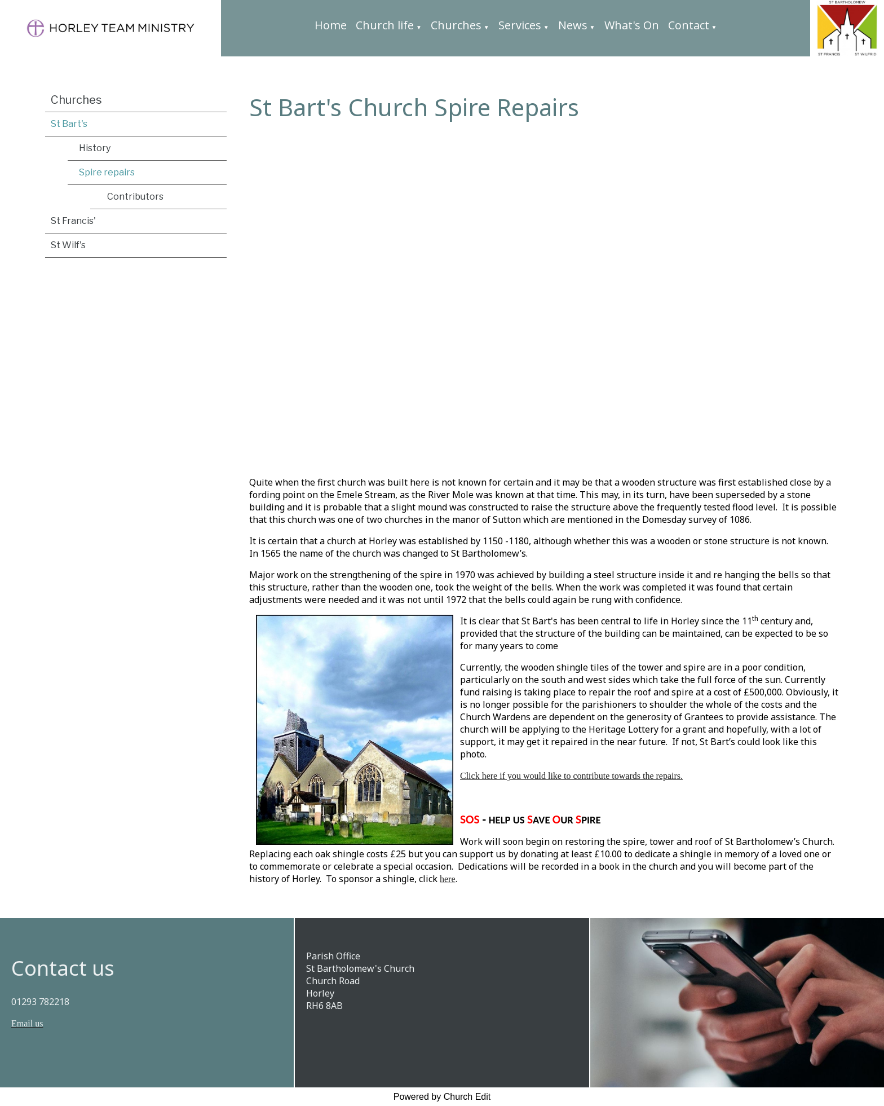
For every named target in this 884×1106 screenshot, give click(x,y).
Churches (456, 25)
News (572, 25)
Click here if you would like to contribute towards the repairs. (571, 776)
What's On (631, 25)
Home (331, 25)
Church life (385, 25)
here (448, 879)
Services (519, 25)
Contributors (135, 196)
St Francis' (73, 220)
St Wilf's (68, 245)
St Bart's (69, 123)
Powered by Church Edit (442, 1096)
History (95, 148)
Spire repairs (107, 172)
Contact (688, 25)
